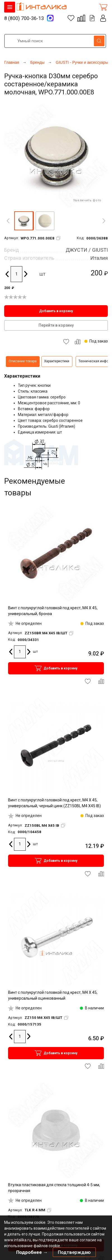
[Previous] (8, 221)
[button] (23, 220)
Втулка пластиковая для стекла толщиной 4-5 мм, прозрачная (54, 1188)
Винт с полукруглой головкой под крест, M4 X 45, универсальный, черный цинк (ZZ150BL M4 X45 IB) (54, 803)
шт (42, 274)
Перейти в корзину (56, 325)
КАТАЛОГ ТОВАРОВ (9, 7)
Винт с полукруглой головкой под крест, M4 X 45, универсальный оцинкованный (52, 995)
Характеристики (56, 361)
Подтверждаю (74, 1252)
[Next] (104, 221)
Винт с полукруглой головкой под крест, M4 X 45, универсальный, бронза (52, 611)
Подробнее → (32, 1252)
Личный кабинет (103, 18)
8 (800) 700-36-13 (24, 18)
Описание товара (23, 361)
